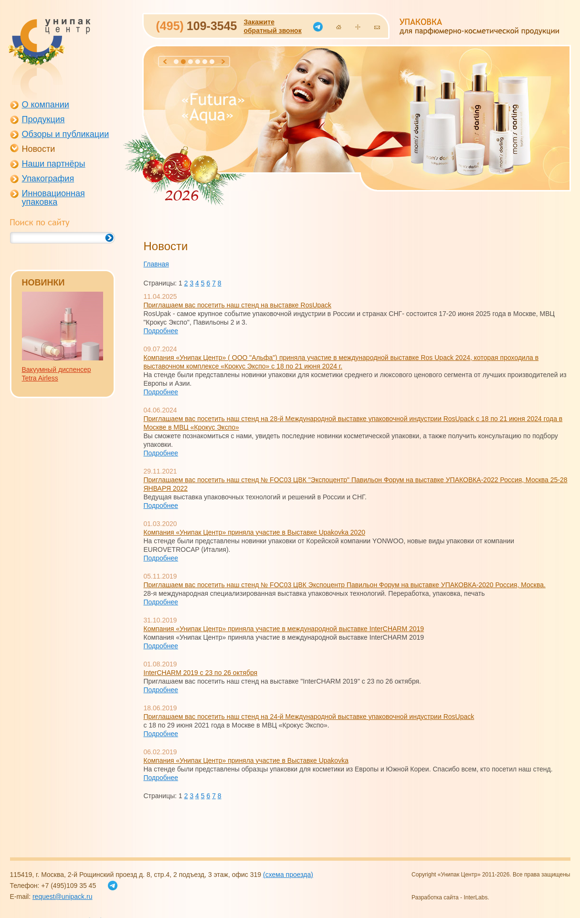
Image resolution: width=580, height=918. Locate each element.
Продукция (43, 119)
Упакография (48, 178)
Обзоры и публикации (65, 134)
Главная (156, 264)
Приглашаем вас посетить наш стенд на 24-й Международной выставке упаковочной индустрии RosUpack (309, 716)
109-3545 (196, 25)
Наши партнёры (53, 164)
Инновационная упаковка (53, 198)
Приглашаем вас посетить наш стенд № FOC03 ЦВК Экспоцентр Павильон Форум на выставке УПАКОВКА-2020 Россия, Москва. (345, 585)
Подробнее (161, 331)
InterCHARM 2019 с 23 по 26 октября (201, 672)
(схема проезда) (288, 874)
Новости (38, 149)
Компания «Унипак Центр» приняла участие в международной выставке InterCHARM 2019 (284, 629)
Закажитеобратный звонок (272, 26)
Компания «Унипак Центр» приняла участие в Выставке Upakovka (246, 760)
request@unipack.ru (62, 896)
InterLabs (475, 897)
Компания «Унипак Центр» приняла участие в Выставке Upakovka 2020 (254, 532)
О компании (45, 104)
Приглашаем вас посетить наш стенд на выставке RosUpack (238, 305)
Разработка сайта (435, 897)
